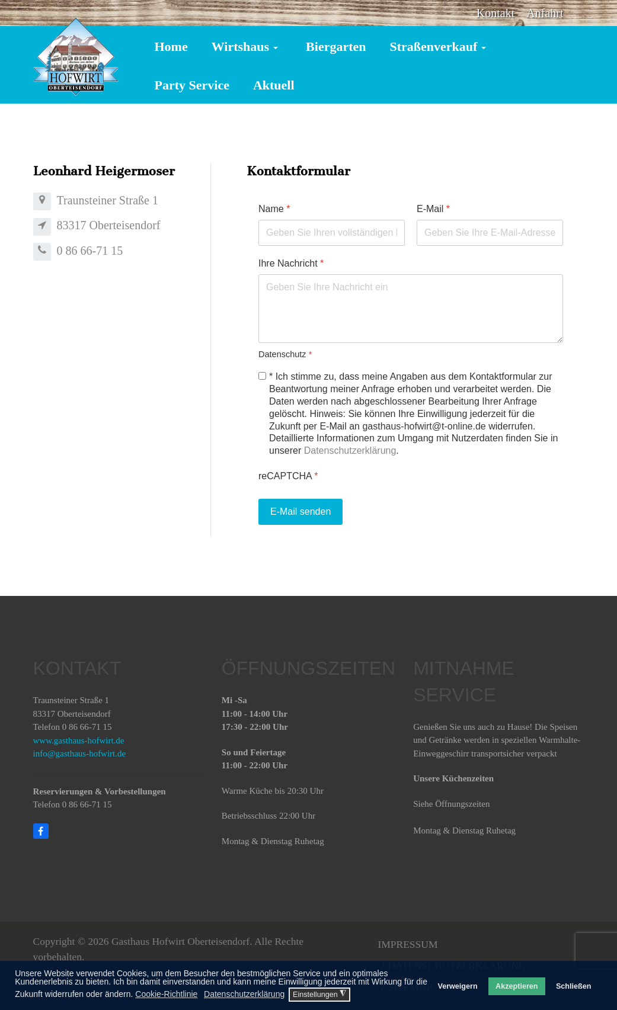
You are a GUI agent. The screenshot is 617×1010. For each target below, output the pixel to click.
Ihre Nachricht (291, 263)
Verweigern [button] (457, 986)
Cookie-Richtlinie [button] (166, 994)
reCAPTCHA (288, 476)
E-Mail (433, 209)
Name (274, 209)
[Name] (331, 233)
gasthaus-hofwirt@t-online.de (424, 426)
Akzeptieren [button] (516, 986)
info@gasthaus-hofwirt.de (79, 753)
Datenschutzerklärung (350, 450)
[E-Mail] (490, 233)
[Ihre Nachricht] (410, 308)
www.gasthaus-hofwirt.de (78, 740)
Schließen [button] (574, 986)
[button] (247, 45)
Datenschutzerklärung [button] (244, 994)
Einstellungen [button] (319, 994)
